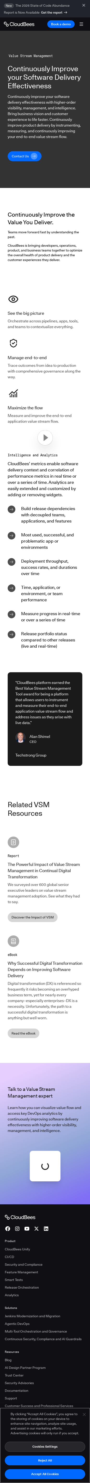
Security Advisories (19, 1383)
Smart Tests (14, 1280)
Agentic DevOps (17, 1324)
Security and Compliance (23, 1264)
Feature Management (21, 1272)
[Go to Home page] (19, 24)
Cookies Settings (45, 1446)
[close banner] (84, 5)
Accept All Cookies (45, 1474)
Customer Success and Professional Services (39, 1406)
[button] (45, 437)
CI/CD (9, 1257)
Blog (8, 1360)
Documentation (16, 1390)
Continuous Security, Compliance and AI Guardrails (43, 1339)
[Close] (84, 1414)
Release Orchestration (22, 1287)
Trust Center (14, 1375)
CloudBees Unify (17, 1249)
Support (11, 1398)
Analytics (12, 1295)
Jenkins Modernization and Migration (32, 1316)
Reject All (45, 1460)
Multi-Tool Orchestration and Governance (36, 1331)
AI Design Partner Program (25, 1368)
